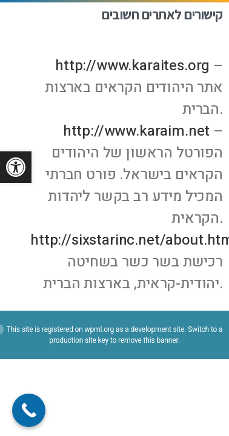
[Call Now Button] (28, 410)
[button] (16, 167)
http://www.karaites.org (132, 65)
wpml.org (99, 329)
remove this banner (148, 340)
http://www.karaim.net (136, 131)
